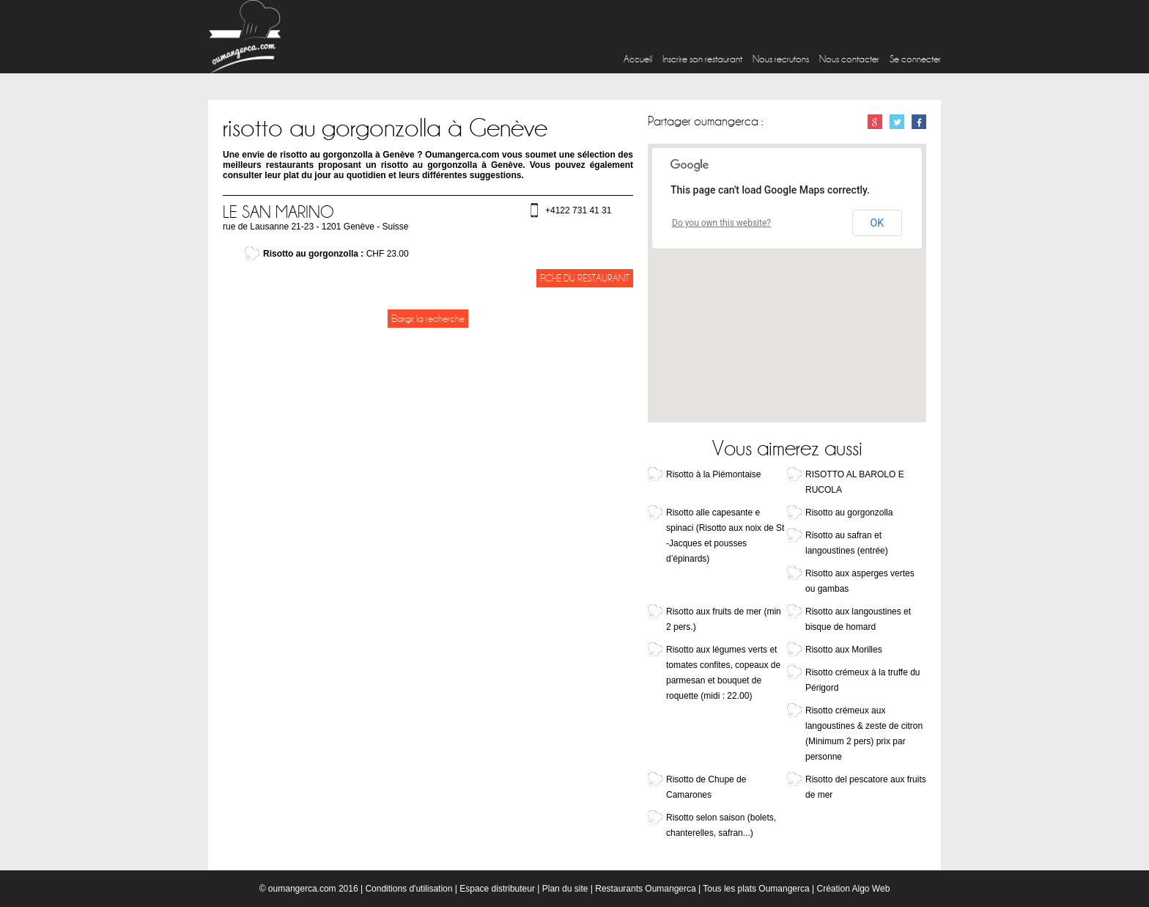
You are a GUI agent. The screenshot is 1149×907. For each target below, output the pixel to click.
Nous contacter (849, 59)
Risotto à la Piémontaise (713, 474)
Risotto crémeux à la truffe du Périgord (862, 680)
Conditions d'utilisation (408, 889)
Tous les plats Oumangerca (756, 889)
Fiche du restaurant (584, 278)
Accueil (638, 59)
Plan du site (565, 889)
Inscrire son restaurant (702, 59)
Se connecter (915, 59)
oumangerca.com (302, 889)
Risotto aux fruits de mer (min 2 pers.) (723, 619)
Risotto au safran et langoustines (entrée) (846, 543)
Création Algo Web (853, 889)
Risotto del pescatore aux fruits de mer (865, 787)
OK (877, 223)
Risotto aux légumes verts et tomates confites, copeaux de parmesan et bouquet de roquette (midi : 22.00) (723, 673)
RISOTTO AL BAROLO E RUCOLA (854, 482)
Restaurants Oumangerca (645, 889)
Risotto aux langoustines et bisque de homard (858, 619)
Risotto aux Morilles (843, 650)
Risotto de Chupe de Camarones (706, 787)
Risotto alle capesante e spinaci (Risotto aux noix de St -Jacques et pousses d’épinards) (725, 535)
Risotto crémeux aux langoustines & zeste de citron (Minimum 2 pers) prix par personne (864, 733)
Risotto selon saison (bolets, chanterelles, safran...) (721, 825)
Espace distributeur (497, 889)
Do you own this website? (721, 223)
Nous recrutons (781, 59)
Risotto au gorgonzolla (849, 512)
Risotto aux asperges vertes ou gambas (860, 581)
